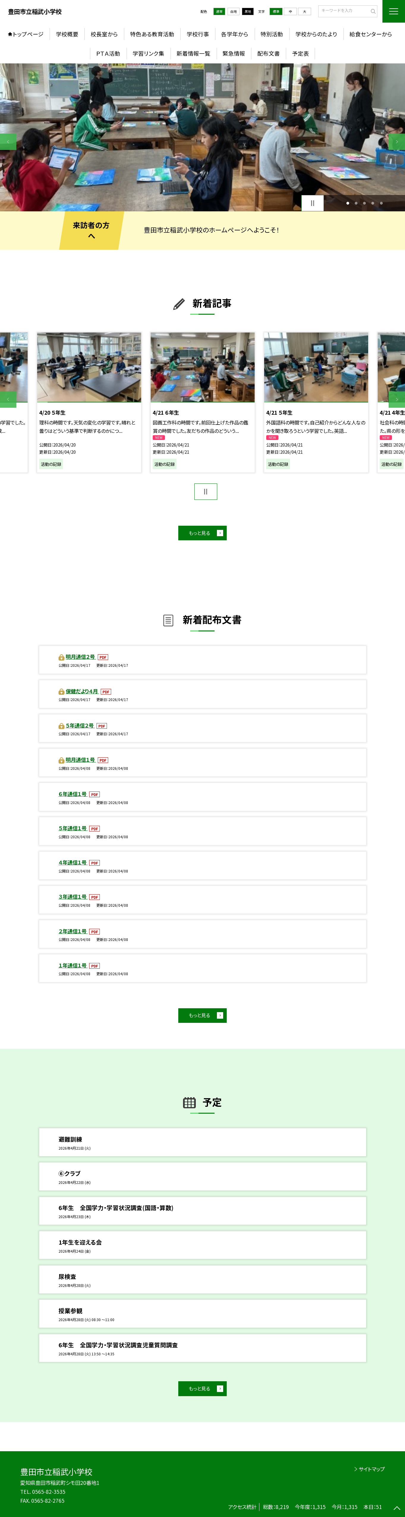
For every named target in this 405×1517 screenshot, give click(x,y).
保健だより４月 (82, 691)
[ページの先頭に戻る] (397, 1509)
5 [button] (381, 203)
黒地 (248, 11)
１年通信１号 (73, 965)
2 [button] (356, 203)
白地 (233, 11)
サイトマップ (372, 1469)
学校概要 (67, 34)
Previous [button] (8, 142)
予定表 (300, 53)
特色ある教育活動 (152, 34)
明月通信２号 (81, 656)
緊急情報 (234, 53)
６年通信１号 (73, 793)
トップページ (28, 34)
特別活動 (272, 34)
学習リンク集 (148, 53)
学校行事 (198, 34)
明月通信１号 (81, 759)
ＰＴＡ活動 (108, 53)
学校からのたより (316, 34)
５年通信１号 (73, 828)
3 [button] (364, 203)
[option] (202, 137)
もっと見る (199, 532)
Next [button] (397, 142)
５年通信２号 (80, 725)
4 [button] (372, 203)
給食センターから (370, 34)
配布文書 (268, 53)
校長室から (104, 34)
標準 (276, 11)
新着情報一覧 (193, 53)
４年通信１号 (73, 862)
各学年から (234, 34)
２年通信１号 (73, 931)
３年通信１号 (73, 896)
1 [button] (347, 203)
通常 (219, 11)
